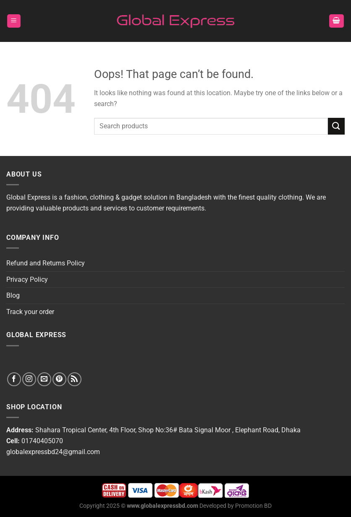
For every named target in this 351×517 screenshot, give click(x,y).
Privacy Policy (27, 279)
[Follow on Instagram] (29, 379)
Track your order (30, 312)
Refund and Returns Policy (45, 263)
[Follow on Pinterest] (59, 379)
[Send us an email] (44, 379)
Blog (13, 295)
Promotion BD (253, 505)
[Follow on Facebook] (14, 379)
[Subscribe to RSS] (74, 379)
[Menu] (14, 21)
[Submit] (336, 126)
